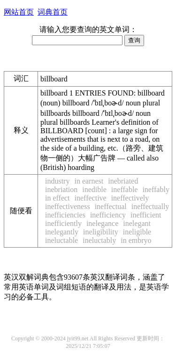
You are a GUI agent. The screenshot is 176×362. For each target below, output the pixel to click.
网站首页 (19, 12)
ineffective (91, 198)
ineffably (155, 189)
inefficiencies (65, 215)
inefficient (145, 215)
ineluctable (61, 240)
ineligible (137, 232)
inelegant (137, 223)
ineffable (124, 189)
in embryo (136, 240)
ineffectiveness (67, 206)
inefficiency (108, 215)
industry (57, 181)
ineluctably (99, 240)
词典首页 (53, 12)
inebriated (123, 181)
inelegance (102, 223)
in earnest (88, 181)
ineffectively (130, 198)
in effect (57, 198)
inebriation (61, 189)
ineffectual (111, 206)
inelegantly (61, 232)
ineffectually (150, 206)
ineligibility (100, 232)
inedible (94, 189)
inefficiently (63, 223)
